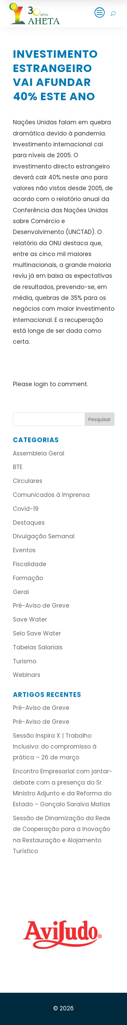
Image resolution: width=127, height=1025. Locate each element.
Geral (21, 592)
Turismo (24, 661)
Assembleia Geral (38, 453)
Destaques (29, 523)
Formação (28, 578)
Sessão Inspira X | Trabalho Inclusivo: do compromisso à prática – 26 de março (55, 747)
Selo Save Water (37, 633)
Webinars (26, 675)
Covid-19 (26, 509)
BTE (17, 467)
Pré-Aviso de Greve (41, 605)
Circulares (27, 481)
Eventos (24, 550)
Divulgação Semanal (44, 536)
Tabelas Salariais (38, 647)
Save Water (30, 619)
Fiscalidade (29, 564)
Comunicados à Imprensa (51, 495)
